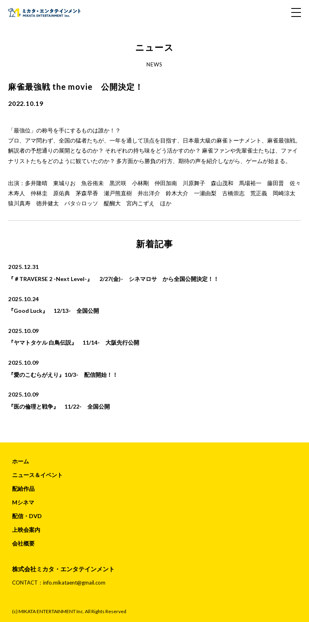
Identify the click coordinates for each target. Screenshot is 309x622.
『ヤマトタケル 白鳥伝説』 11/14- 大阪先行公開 (73, 342)
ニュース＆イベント (37, 474)
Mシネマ (23, 502)
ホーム (20, 461)
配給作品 (23, 488)
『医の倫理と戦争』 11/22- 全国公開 (59, 406)
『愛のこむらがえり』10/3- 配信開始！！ (63, 374)
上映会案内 (26, 529)
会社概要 (23, 543)
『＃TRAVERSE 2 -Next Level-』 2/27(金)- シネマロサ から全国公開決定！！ (113, 278)
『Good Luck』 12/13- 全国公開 (53, 310)
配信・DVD (27, 515)
